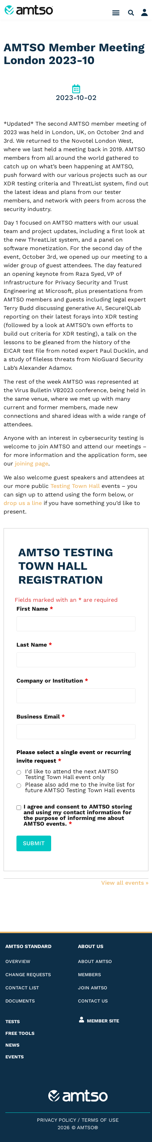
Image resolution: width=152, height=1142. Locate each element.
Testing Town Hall (75, 486)
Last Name (34, 645)
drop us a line (23, 503)
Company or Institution (52, 681)
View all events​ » (124, 882)
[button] (116, 13)
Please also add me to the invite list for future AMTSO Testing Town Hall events (80, 787)
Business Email (40, 717)
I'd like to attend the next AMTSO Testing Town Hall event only (71, 774)
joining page (31, 463)
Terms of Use (100, 1120)
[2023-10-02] (76, 88)
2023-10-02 (76, 97)
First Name (34, 609)
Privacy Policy (56, 1120)
